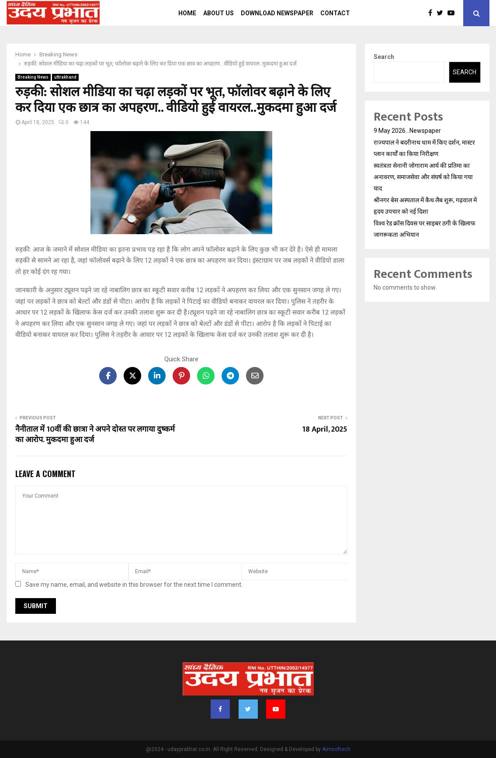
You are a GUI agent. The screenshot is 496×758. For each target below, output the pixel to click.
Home (187, 13)
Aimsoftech (336, 749)
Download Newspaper (277, 13)
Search (384, 56)
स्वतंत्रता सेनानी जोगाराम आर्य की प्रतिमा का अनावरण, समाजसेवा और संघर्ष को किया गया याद (423, 177)
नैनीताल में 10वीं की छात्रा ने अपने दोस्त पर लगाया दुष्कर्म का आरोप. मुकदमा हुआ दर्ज (95, 434)
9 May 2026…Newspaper (407, 130)
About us (218, 13)
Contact (335, 13)
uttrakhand (65, 77)
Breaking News (33, 77)
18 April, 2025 (324, 429)
